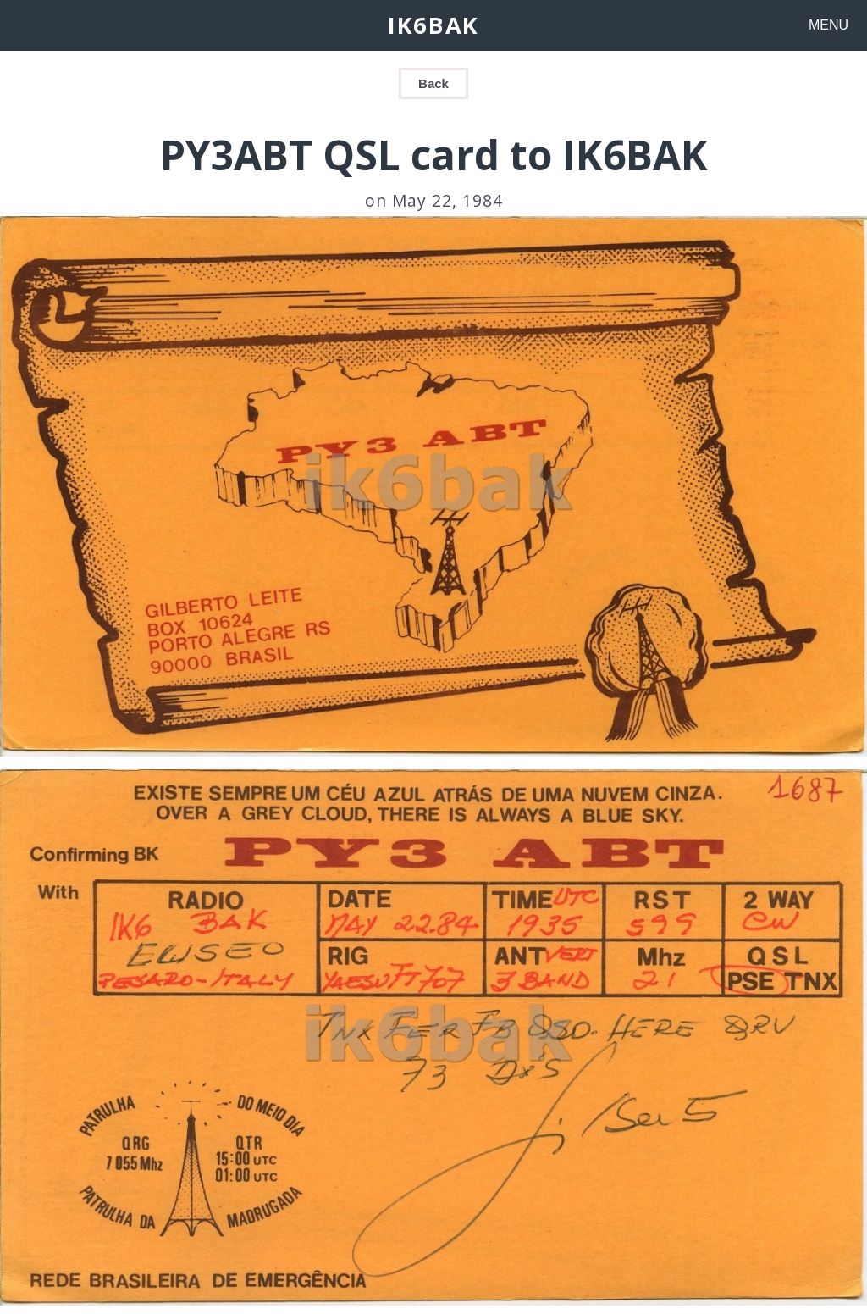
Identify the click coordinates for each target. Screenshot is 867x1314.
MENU (828, 25)
